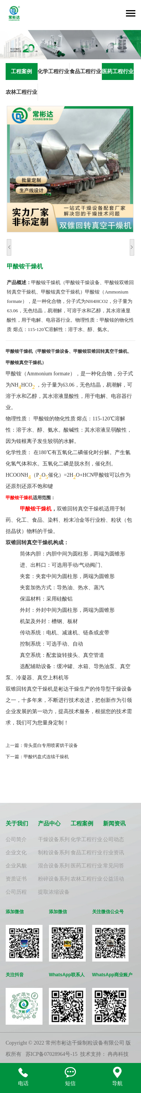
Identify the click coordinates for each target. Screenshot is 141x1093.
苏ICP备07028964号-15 (51, 1054)
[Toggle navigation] (130, 14)
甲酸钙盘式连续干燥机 (46, 756)
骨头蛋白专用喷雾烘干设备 (51, 745)
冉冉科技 (118, 1054)
